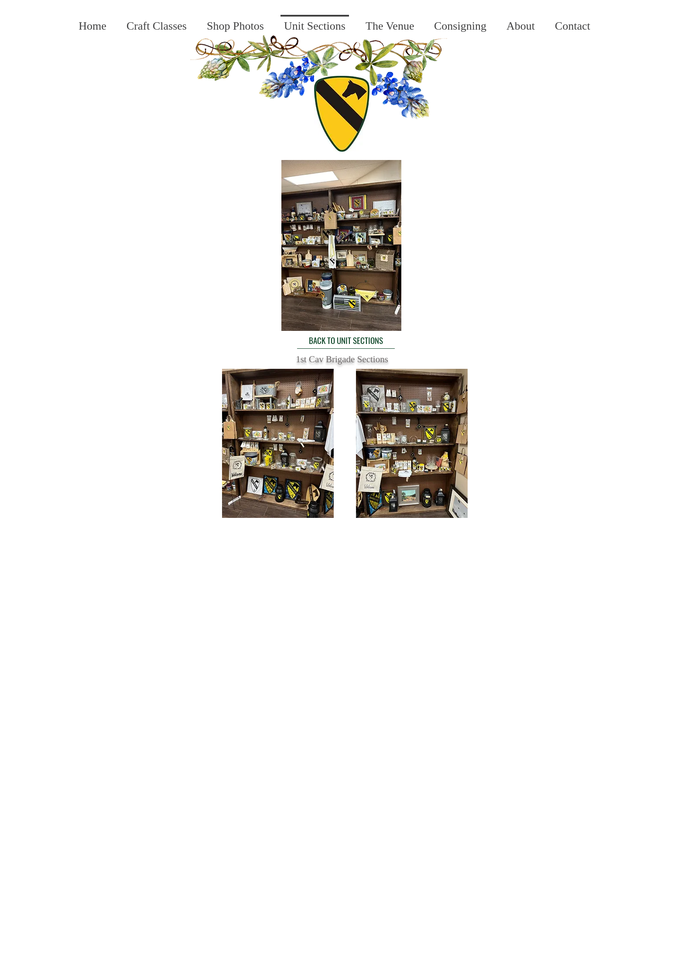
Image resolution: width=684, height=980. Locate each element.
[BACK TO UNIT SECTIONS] (346, 340)
